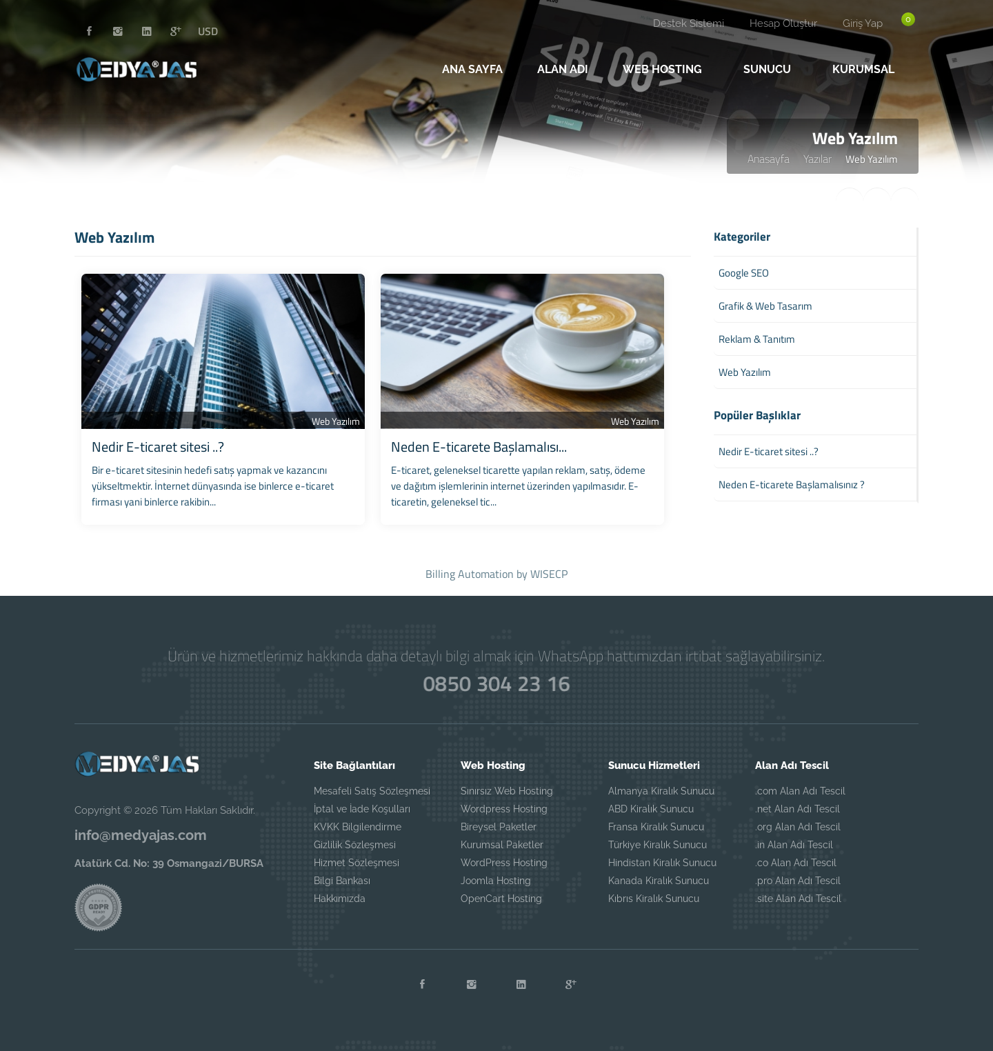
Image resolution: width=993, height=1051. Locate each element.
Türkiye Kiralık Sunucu (657, 844)
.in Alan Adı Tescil (794, 844)
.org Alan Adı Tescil (798, 826)
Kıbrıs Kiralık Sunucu (653, 898)
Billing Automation (469, 573)
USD (208, 31)
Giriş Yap (863, 23)
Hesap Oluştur (783, 23)
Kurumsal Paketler (502, 844)
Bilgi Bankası (342, 880)
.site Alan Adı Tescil (798, 898)
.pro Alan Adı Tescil (798, 880)
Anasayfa (769, 158)
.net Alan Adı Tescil (797, 808)
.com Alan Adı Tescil (800, 791)
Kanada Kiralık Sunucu (658, 880)
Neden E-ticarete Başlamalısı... (479, 446)
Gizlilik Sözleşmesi (355, 844)
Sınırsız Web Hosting (507, 791)
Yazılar (817, 158)
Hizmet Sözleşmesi (356, 862)
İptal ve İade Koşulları (362, 808)
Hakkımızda (339, 898)
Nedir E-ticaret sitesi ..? (158, 446)
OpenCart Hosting (501, 898)
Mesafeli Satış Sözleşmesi (372, 791)
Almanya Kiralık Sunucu (661, 791)
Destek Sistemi (688, 23)
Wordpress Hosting (504, 808)
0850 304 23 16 (496, 683)
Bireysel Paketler (498, 826)
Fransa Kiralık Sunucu (656, 826)
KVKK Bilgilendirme (357, 826)
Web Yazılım (336, 421)
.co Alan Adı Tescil (795, 862)
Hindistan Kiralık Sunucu (662, 862)
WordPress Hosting (504, 862)
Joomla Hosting (496, 880)
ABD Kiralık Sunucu (651, 808)
